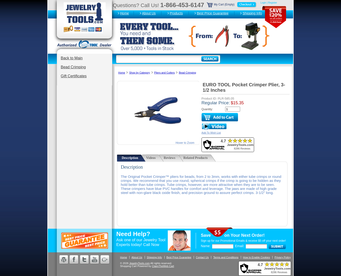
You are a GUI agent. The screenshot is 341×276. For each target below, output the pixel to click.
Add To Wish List (211, 132)
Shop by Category (139, 72)
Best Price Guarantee (213, 13)
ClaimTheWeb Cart (163, 266)
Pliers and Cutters (164, 72)
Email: (239, 246)
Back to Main (72, 58)
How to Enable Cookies (256, 257)
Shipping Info (252, 13)
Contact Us (202, 257)
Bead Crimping (73, 67)
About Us (149, 13)
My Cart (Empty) (232, 4)
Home (124, 13)
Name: (206, 246)
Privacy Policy (282, 257)
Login (263, 2)
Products (176, 13)
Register (272, 2)
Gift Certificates (74, 76)
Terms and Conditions (225, 257)
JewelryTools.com (139, 263)
